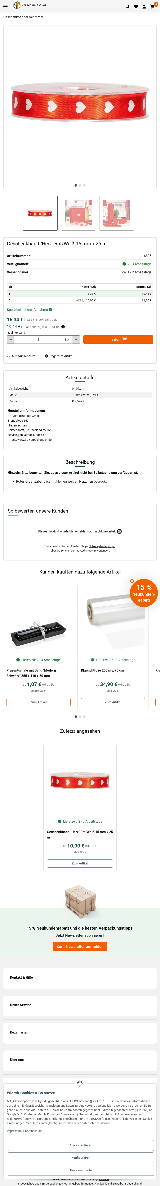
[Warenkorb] (152, 7)
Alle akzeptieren (81, 1145)
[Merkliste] (136, 7)
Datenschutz (33, 1131)
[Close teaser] (132, 581)
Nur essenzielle (81, 1170)
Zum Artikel (38, 702)
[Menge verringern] (10, 340)
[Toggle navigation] (5, 5)
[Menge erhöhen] (76, 340)
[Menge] (38, 340)
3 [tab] (84, 185)
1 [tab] (76, 185)
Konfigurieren (80, 1158)
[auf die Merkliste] (23, 356)
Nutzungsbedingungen (102, 546)
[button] (144, 7)
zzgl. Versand (16, 332)
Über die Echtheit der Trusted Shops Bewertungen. (80, 550)
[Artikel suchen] (128, 7)
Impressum (14, 1131)
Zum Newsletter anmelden (80, 946)
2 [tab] (80, 185)
